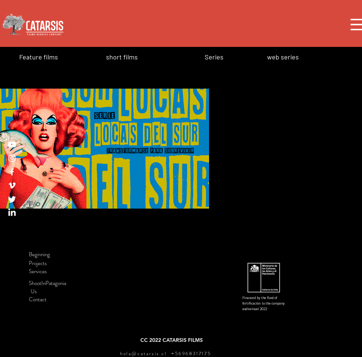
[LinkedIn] (12, 212)
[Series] (226, 56)
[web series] (293, 56)
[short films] (150, 56)
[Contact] (55, 299)
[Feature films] (55, 56)
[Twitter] (12, 199)
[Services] (55, 271)
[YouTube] (12, 144)
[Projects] (55, 263)
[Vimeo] (12, 185)
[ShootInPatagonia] (55, 283)
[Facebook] (12, 171)
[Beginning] (55, 254)
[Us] (55, 291)
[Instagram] (12, 158)
